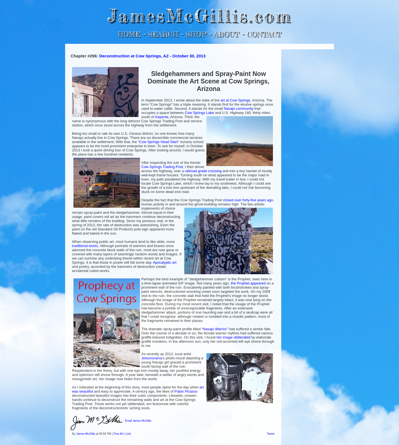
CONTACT (264, 34)
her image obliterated (233, 337)
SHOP (196, 34)
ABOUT (226, 34)
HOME (129, 34)
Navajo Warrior (215, 329)
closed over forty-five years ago (248, 200)
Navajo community (239, 108)
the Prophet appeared (248, 283)
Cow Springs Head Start (158, 142)
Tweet (270, 433)
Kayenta (161, 117)
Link (128, 433)
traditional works (85, 246)
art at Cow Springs (235, 100)
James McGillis (85, 433)
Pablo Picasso (186, 391)
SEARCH (163, 34)
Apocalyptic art (165, 262)
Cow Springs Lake (199, 113)
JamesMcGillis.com (199, 15)
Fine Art (118, 433)
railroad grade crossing (203, 171)
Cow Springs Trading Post (162, 167)
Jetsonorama (151, 358)
